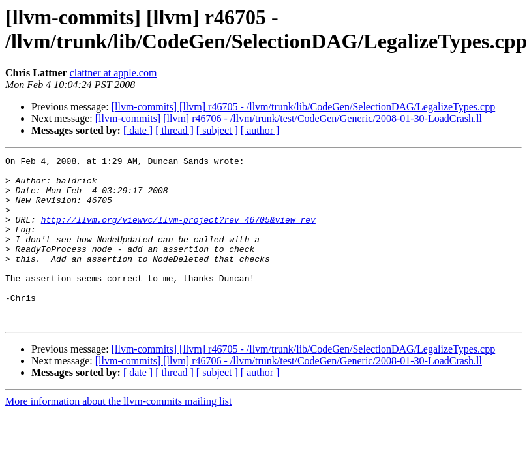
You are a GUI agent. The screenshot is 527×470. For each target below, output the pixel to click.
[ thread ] (174, 130)
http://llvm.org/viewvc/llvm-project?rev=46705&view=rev (178, 233)
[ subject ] (217, 130)
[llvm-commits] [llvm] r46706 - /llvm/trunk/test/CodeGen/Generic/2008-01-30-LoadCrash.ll (288, 118)
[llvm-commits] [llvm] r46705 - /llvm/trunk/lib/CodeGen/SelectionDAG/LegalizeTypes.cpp (304, 106)
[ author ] (260, 130)
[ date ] (138, 130)
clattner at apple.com (113, 72)
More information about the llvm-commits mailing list (118, 434)
